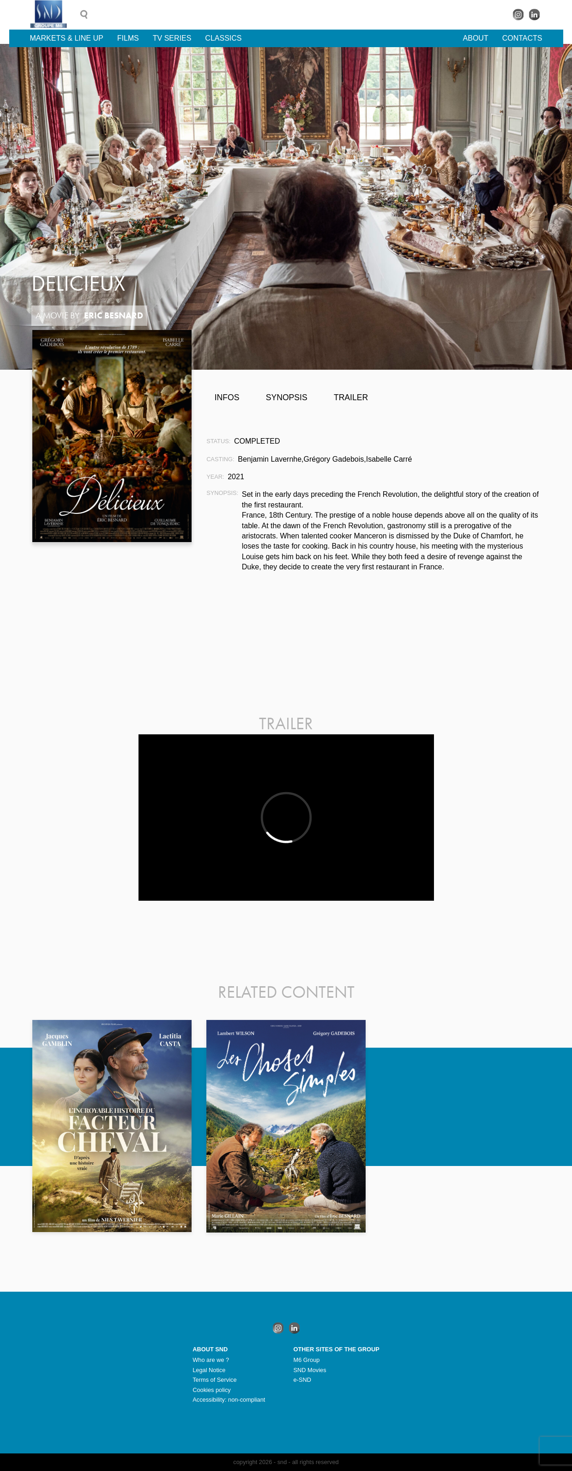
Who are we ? (211, 1359)
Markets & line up (66, 38)
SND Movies (310, 1370)
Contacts (522, 38)
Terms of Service (214, 1379)
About (475, 38)
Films (128, 38)
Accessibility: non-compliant (229, 1399)
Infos (227, 397)
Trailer (351, 397)
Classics (223, 38)
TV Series (172, 38)
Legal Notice (209, 1370)
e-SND (302, 1379)
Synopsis (286, 397)
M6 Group (307, 1359)
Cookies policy (212, 1389)
